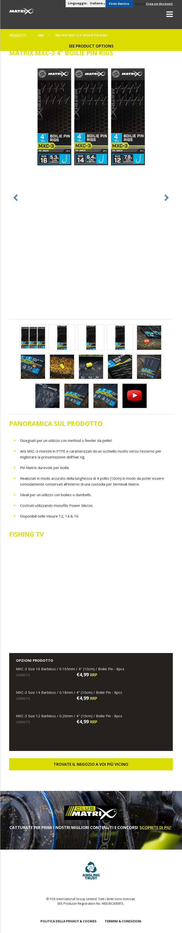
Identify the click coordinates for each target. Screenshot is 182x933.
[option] (91, 117)
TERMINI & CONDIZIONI (123, 921)
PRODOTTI (17, 35)
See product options (91, 46)
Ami (41, 35)
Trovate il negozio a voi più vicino (90, 764)
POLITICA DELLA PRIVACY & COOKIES (68, 921)
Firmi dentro (119, 3)
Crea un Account (159, 3)
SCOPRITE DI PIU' (156, 827)
